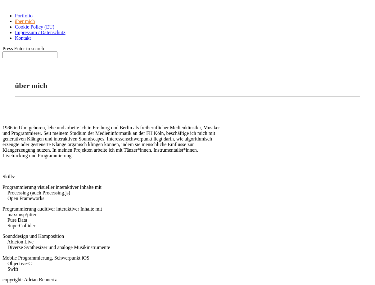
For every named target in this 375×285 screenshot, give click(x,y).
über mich (25, 21)
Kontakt (23, 38)
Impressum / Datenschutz (40, 32)
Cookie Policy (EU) (34, 26)
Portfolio (24, 15)
